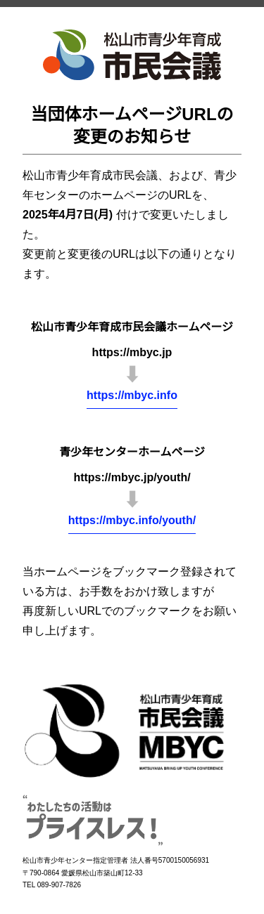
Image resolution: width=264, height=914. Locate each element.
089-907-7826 (59, 885)
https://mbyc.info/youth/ (132, 520)
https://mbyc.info (132, 395)
